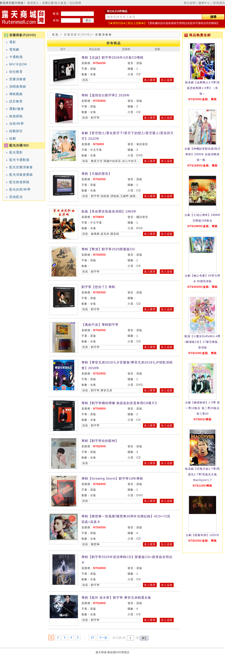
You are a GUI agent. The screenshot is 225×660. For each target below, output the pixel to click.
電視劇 (14, 49)
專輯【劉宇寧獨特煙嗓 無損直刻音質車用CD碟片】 (119, 403)
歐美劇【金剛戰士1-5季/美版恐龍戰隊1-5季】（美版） (202, 88)
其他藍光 (16, 197)
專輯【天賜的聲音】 (96, 173)
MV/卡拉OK (18, 64)
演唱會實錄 (17, 86)
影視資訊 (219, 2)
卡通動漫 (16, 57)
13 (92, 637)
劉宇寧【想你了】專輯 (98, 287)
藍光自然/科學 (20, 189)
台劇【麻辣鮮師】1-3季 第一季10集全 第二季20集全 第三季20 (202, 408)
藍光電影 (16, 152)
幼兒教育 (16, 71)
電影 (12, 42)
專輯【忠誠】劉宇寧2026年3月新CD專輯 (112, 57)
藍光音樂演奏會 (21, 167)
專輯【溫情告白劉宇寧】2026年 (105, 95)
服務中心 (204, 2)
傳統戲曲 (16, 94)
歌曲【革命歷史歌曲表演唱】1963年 (109, 211)
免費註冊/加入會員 (54, 2)
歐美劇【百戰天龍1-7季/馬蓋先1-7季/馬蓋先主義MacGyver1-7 (202, 474)
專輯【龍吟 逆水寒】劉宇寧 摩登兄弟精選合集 (116, 597)
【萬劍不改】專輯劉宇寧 (100, 324)
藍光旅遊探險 (19, 182)
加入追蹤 (167, 80)
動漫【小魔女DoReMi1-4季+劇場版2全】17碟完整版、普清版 (202, 342)
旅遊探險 (16, 116)
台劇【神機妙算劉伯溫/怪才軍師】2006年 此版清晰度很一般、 (202, 154)
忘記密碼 (75, 2)
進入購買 (150, 80)
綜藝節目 (16, 131)
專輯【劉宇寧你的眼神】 (100, 441)
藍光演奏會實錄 (21, 174)
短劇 (12, 138)
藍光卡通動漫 (19, 160)
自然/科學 (16, 123)
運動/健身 (16, 109)
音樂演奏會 (17, 79)
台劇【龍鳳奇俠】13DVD (202, 535)
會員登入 (33, 2)
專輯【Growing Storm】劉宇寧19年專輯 (112, 478)
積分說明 (190, 2)
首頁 (55, 34)
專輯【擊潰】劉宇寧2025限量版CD (108, 249)
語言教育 (16, 101)
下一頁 (103, 637)
